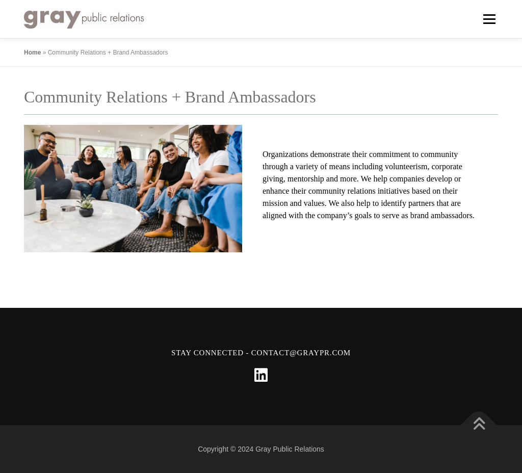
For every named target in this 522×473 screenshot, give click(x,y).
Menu (489, 19)
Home (32, 52)
